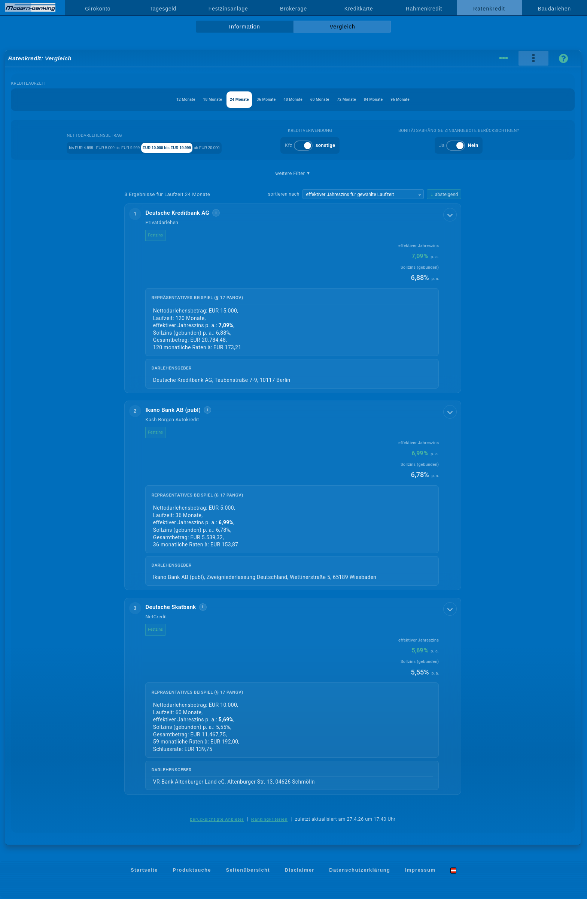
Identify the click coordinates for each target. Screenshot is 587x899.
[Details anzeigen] (451, 214)
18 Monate (191, 99)
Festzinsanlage (228, 9)
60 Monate (326, 99)
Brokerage (293, 9)
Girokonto (97, 9)
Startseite (144, 871)
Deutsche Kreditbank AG (183, 212)
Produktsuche (192, 871)
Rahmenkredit (424, 9)
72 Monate (361, 99)
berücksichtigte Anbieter (217, 820)
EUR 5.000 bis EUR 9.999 (125, 147)
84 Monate (394, 99)
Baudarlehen (554, 9)
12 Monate (157, 99)
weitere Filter (292, 173)
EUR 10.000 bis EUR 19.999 (197, 147)
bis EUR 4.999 (69, 147)
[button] (293, 298)
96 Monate (428, 99)
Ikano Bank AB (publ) (179, 410)
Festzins (161, 235)
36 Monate (259, 99)
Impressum (420, 871)
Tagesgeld (163, 9)
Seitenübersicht (248, 871)
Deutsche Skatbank (176, 607)
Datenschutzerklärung (359, 871)
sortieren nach (283, 194)
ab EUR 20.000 (257, 147)
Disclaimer (299, 871)
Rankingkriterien (269, 820)
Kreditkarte (358, 9)
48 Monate (293, 99)
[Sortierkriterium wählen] (363, 194)
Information (244, 27)
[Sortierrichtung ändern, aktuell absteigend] (444, 194)
